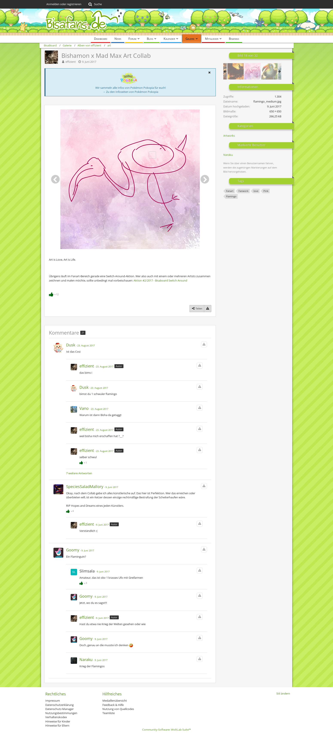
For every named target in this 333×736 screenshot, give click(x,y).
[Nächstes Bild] (205, 179)
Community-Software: (166, 729)
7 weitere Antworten (79, 473)
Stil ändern (283, 693)
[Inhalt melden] (207, 308)
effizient (70, 62)
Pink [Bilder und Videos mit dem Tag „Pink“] (265, 191)
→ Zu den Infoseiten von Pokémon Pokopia (130, 92)
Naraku (228, 155)
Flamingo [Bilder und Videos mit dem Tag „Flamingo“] (231, 196)
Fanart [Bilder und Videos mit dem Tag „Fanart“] (229, 191)
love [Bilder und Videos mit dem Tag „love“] (256, 191)
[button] (209, 72)
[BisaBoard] (166, 22)
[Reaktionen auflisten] (54, 294)
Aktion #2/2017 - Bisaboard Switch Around (160, 280)
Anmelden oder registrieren (63, 4)
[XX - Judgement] (235, 71)
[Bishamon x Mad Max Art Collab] (252, 71)
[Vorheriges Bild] (55, 179)
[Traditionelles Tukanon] (269, 71)
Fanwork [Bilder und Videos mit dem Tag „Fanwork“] (243, 191)
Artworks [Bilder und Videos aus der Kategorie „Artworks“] (229, 136)
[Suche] (95, 4)
